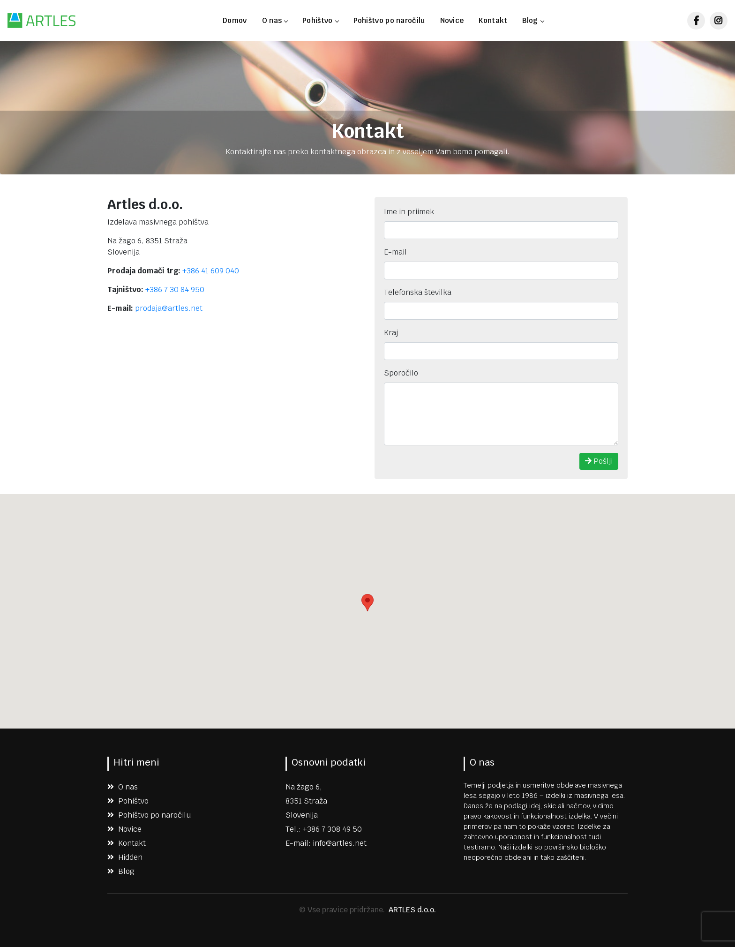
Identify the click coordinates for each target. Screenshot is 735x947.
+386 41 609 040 (210, 271)
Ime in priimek (409, 212)
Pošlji (599, 461)
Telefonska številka (417, 292)
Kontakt (493, 20)
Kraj (391, 333)
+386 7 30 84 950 (174, 289)
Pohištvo (320, 20)
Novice (452, 20)
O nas (275, 20)
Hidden (124, 857)
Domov (235, 20)
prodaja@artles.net (168, 308)
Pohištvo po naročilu (389, 20)
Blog (532, 20)
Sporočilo (401, 373)
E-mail (395, 252)
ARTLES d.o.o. (412, 910)
